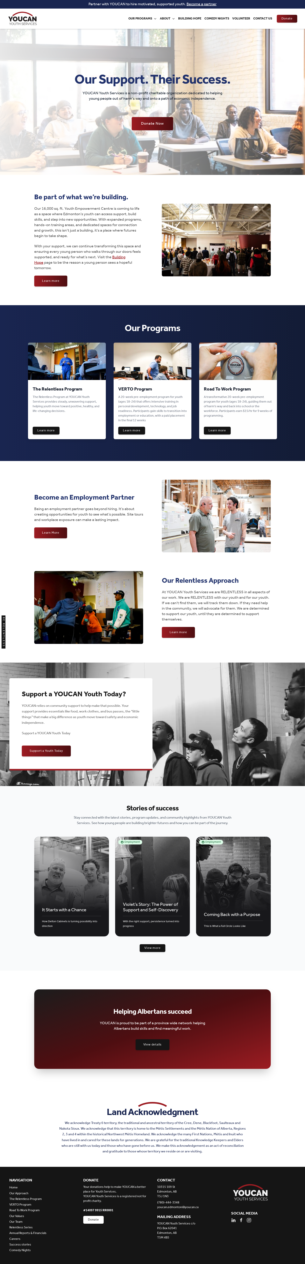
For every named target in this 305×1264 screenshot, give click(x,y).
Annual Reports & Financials (27, 1233)
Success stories (20, 1245)
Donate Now (152, 123)
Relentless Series (21, 1227)
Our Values (16, 1216)
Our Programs (142, 19)
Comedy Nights (216, 19)
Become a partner (201, 4)
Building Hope (189, 19)
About (167, 19)
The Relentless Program (25, 1199)
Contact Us (262, 19)
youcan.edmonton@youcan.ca (178, 1207)
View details (152, 1045)
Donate (287, 19)
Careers (14, 1239)
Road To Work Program (24, 1210)
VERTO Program (20, 1205)
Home (13, 1188)
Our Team (16, 1222)
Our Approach (18, 1193)
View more (152, 948)
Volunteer (241, 19)
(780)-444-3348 (168, 1202)
